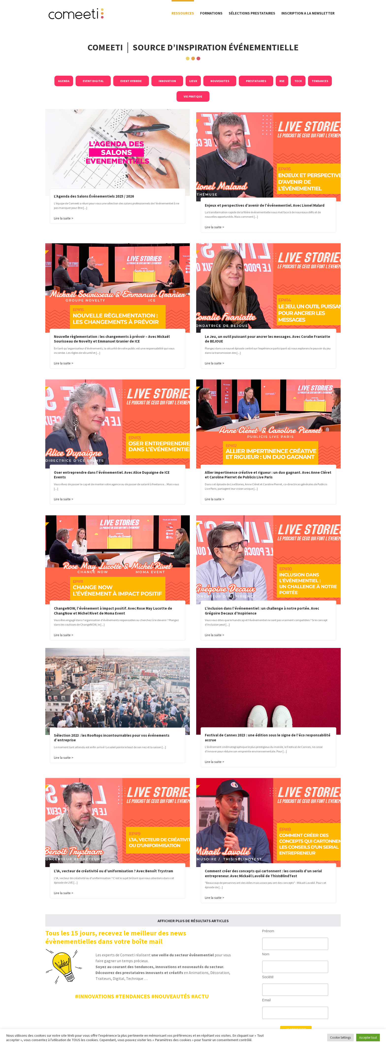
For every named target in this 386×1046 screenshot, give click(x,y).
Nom (266, 954)
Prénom (268, 931)
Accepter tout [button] (368, 1037)
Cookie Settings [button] (340, 1037)
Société (268, 977)
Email (266, 1000)
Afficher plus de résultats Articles (193, 920)
